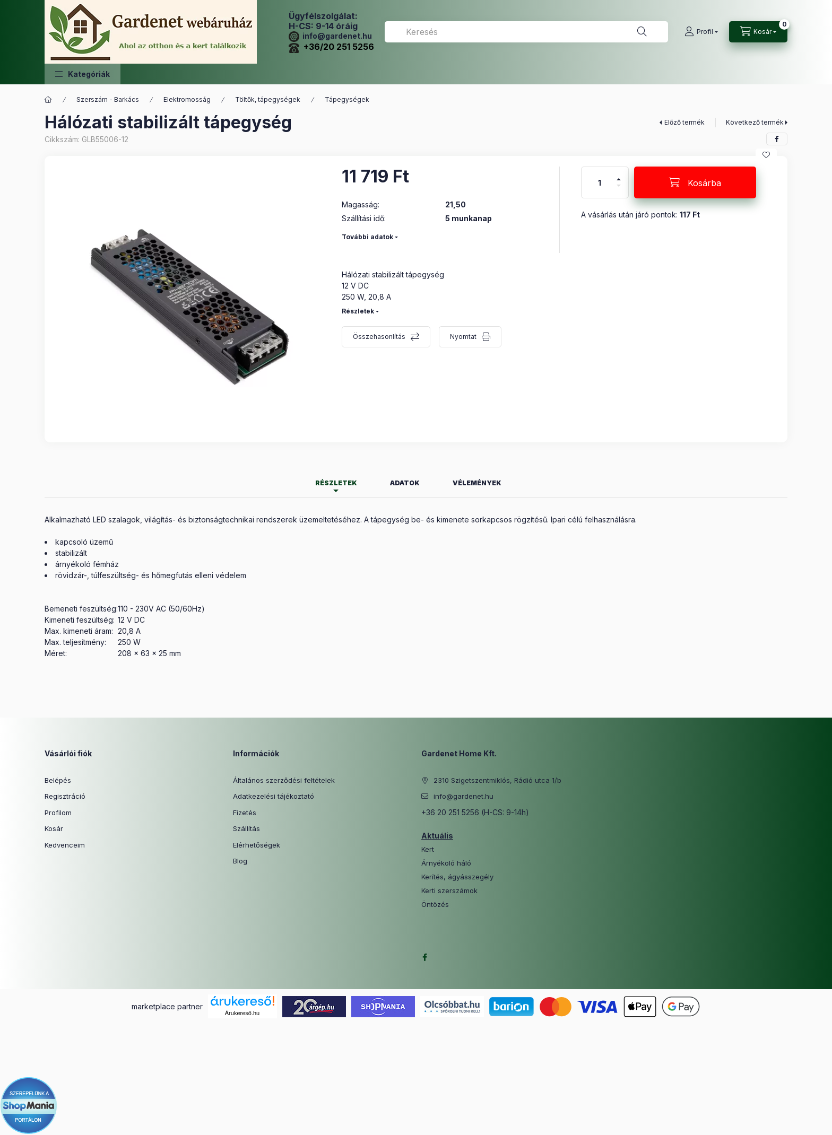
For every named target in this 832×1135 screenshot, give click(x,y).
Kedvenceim (65, 845)
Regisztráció (65, 796)
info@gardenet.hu (330, 35)
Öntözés (435, 905)
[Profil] (701, 31)
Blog (240, 861)
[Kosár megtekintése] (758, 31)
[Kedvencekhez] (766, 155)
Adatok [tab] (405, 483)
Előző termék (684, 122)
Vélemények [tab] (477, 483)
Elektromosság (187, 99)
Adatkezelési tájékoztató (273, 796)
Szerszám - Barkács (107, 99)
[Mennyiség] (599, 182)
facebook (424, 957)
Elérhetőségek (256, 845)
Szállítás (246, 828)
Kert (427, 849)
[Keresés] (642, 32)
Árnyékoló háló (446, 863)
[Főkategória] (48, 99)
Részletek (358, 311)
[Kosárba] (695, 182)
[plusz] (618, 174)
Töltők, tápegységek (267, 99)
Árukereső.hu (242, 1013)
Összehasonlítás (379, 336)
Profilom (58, 812)
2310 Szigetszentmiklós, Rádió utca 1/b (497, 780)
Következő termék (755, 122)
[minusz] (618, 190)
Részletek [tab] (336, 483)
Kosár (54, 828)
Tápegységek (347, 99)
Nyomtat (463, 336)
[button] (82, 74)
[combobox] (526, 31)
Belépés (58, 780)
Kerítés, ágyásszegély (457, 877)
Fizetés (244, 812)
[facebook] (776, 139)
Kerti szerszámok (449, 891)
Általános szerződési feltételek (284, 780)
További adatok (367, 237)
